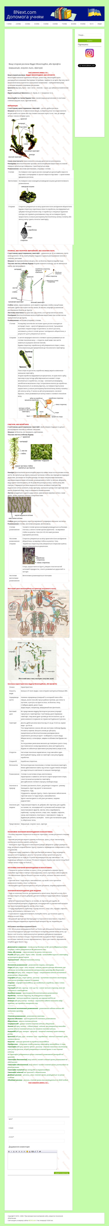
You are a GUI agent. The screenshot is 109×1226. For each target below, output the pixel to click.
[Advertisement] (38, 47)
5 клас (46, 24)
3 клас (27, 24)
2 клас (18, 24)
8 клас (73, 24)
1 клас (9, 24)
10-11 (92, 24)
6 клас (55, 24)
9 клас (83, 24)
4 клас (36, 24)
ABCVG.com (32, 1220)
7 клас (64, 24)
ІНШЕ (100, 24)
